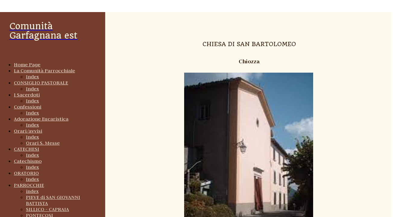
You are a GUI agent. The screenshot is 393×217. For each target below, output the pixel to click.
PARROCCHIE (29, 185)
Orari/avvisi (28, 131)
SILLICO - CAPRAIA (47, 209)
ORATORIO (26, 173)
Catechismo (28, 161)
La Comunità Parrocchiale (44, 71)
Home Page (27, 64)
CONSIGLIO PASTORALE (41, 83)
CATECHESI (26, 149)
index (32, 191)
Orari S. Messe (43, 143)
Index (32, 77)
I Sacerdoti (27, 95)
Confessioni (27, 107)
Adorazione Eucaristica (41, 119)
